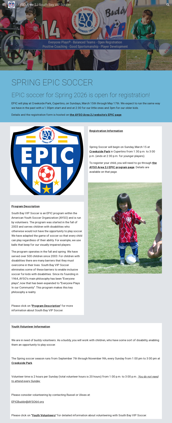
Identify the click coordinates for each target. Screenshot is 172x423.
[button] (4, 4)
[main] (86, 97)
